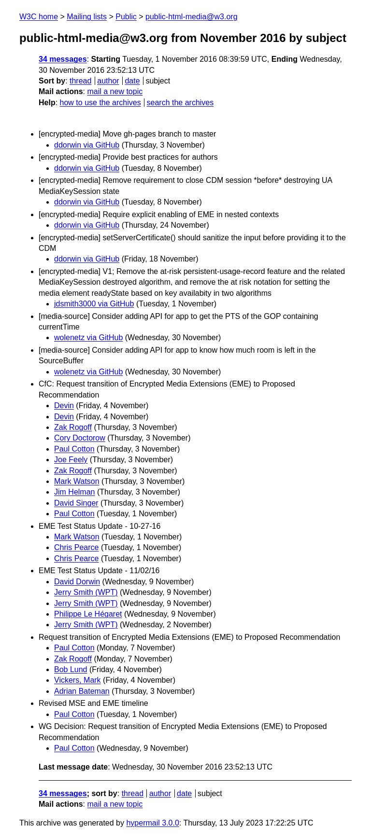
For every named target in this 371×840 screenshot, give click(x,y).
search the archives (180, 102)
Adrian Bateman (82, 691)
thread (80, 81)
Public (126, 17)
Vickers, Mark (77, 680)
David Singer (76, 503)
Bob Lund (70, 669)
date (132, 81)
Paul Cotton (74, 449)
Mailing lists (87, 17)
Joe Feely (70, 459)
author (108, 81)
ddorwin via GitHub (86, 145)
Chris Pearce (76, 547)
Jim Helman (74, 492)
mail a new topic (115, 91)
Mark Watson (77, 481)
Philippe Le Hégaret (88, 614)
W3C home (38, 17)
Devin (64, 405)
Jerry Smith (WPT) (86, 592)
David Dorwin (77, 582)
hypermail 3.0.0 (152, 823)
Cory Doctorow (79, 438)
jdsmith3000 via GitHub (94, 304)
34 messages (63, 59)
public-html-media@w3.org (191, 17)
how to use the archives (100, 102)
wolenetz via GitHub (88, 337)
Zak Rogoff (73, 427)
